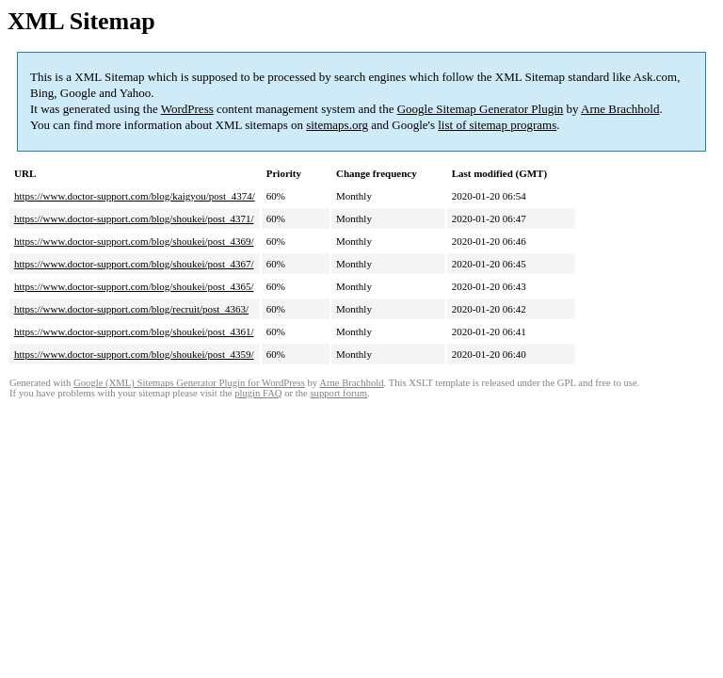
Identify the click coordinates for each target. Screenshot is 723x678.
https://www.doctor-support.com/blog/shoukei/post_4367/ (134, 263)
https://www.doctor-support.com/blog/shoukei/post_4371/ (134, 218)
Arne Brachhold (620, 109)
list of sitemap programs (497, 125)
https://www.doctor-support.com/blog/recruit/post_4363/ (131, 309)
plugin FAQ (257, 393)
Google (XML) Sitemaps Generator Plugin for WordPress (189, 383)
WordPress (187, 109)
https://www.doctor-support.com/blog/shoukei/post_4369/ (134, 241)
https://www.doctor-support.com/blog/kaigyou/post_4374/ (134, 196)
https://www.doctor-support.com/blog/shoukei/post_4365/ (134, 286)
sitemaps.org (337, 125)
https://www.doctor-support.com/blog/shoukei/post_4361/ (134, 331)
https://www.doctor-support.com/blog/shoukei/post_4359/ (134, 354)
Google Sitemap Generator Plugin (480, 109)
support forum (338, 393)
